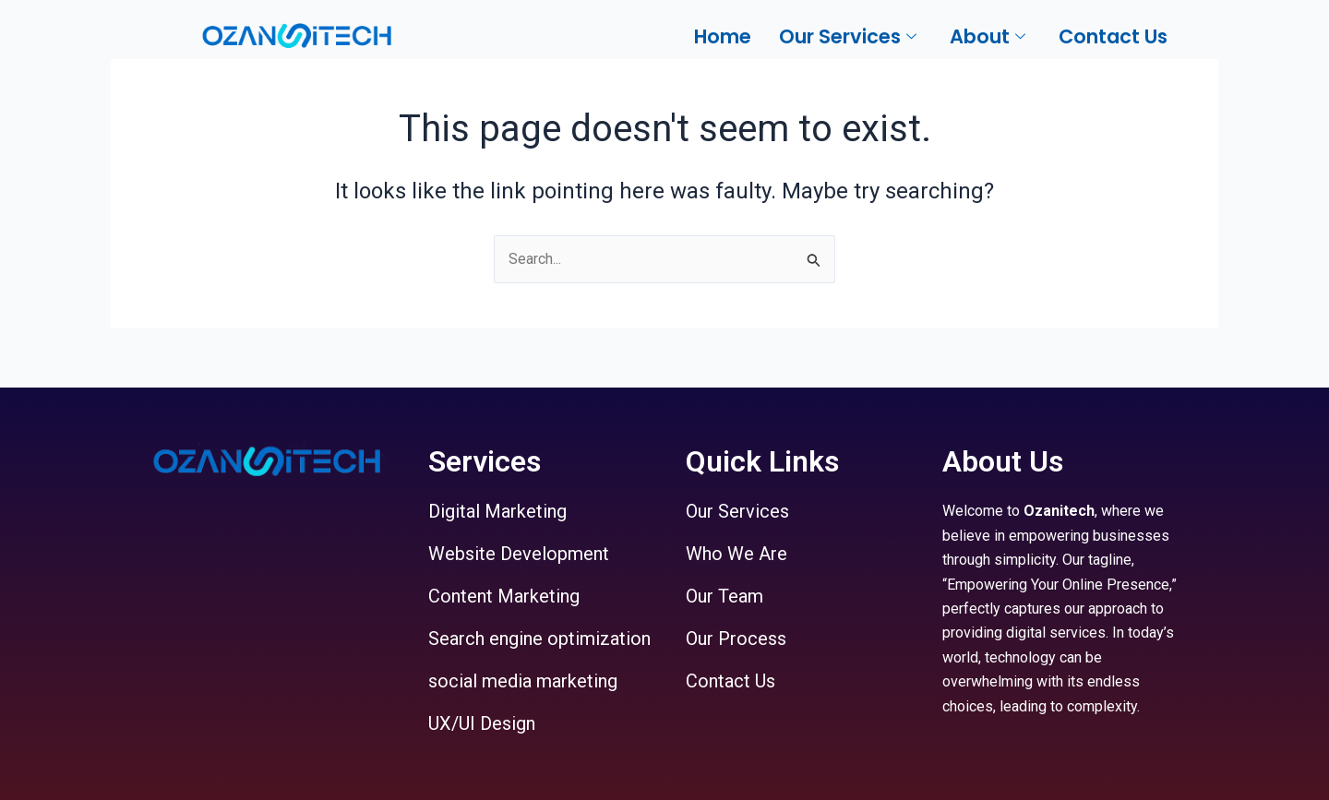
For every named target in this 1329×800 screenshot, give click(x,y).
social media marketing (522, 681)
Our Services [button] (847, 36)
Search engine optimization (539, 638)
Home (722, 36)
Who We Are (736, 554)
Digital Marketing (497, 511)
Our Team (724, 596)
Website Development (518, 554)
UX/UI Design (481, 723)
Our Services (737, 511)
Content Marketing (504, 596)
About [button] (987, 36)
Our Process (736, 638)
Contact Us (1113, 36)
